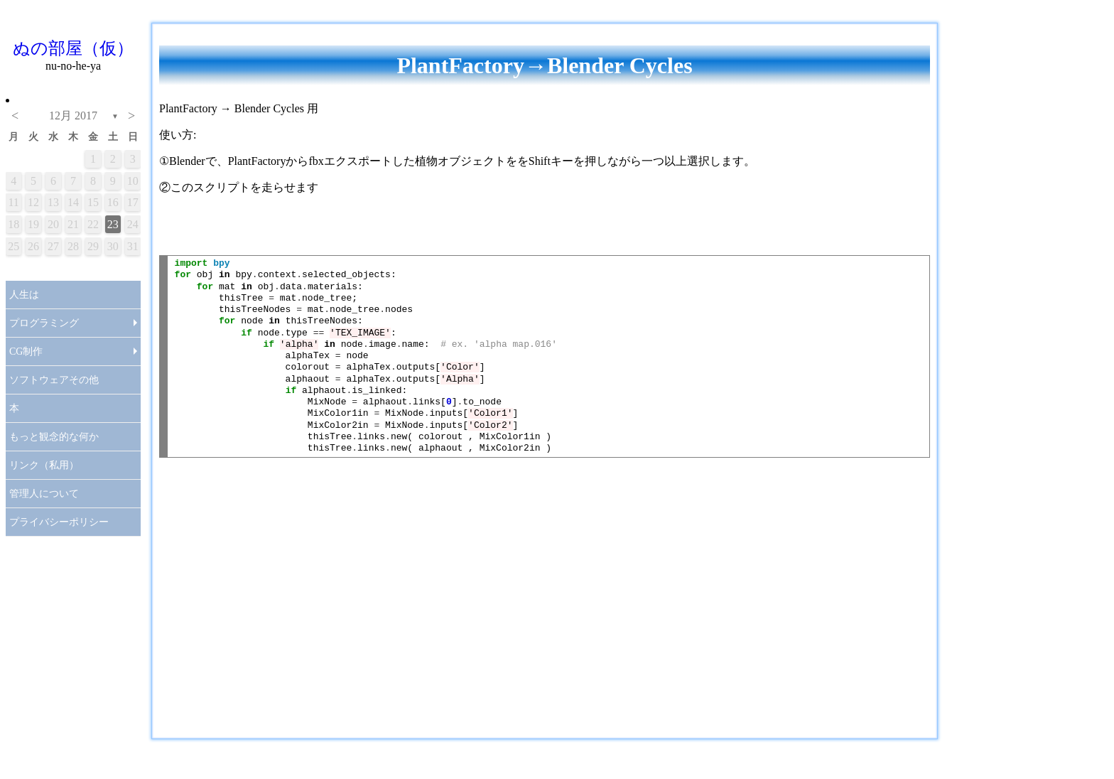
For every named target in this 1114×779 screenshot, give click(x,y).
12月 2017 (73, 115)
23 (113, 224)
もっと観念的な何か (54, 436)
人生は (24, 294)
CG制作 (26, 351)
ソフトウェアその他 (54, 380)
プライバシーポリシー (59, 522)
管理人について (44, 493)
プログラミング (44, 323)
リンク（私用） (44, 465)
